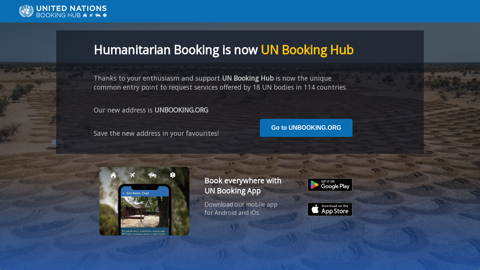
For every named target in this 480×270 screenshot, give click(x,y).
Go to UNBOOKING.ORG (306, 127)
